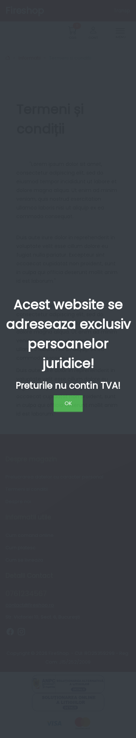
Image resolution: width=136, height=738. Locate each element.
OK (68, 403)
